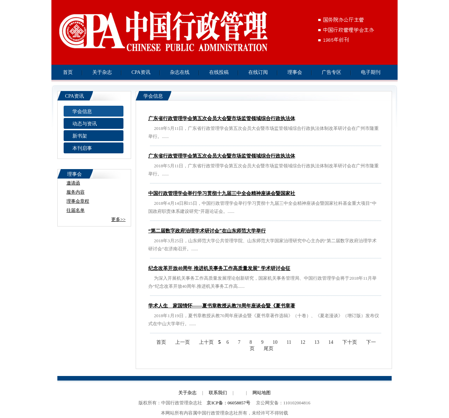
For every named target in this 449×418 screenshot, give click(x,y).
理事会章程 (77, 201)
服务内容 (75, 192)
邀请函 (73, 183)
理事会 (294, 72)
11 (289, 342)
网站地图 (261, 392)
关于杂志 (102, 72)
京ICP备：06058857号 (228, 402)
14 (330, 342)
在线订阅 (258, 72)
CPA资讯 (140, 72)
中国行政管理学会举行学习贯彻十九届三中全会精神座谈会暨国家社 (221, 193)
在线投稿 (219, 72)
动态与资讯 (84, 123)
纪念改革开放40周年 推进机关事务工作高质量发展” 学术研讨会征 (219, 268)
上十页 (206, 342)
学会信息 (82, 111)
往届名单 (75, 210)
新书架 (79, 136)
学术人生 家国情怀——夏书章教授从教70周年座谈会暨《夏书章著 (221, 305)
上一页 (182, 342)
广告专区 (331, 72)
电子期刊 (370, 72)
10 (275, 342)
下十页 (349, 342)
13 (316, 342)
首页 (68, 72)
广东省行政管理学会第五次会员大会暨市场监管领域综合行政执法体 (221, 118)
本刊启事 (82, 148)
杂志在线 (180, 72)
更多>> (118, 219)
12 (302, 342)
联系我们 (218, 392)
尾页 (268, 348)
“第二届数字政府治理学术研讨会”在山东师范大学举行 (207, 231)
